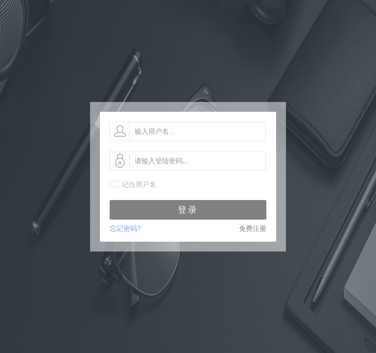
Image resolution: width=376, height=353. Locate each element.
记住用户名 (139, 184)
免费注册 (252, 228)
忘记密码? (125, 228)
